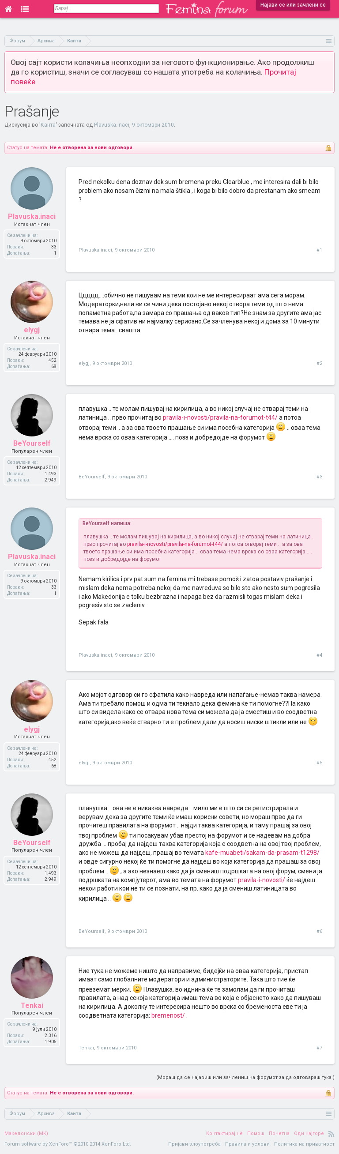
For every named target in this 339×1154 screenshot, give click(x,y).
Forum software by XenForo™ (67, 1144)
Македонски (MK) (26, 1133)
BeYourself (92, 477)
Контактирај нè (224, 1133)
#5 (319, 763)
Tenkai (86, 1048)
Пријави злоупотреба (194, 1144)
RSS (331, 1134)
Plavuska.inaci (111, 125)
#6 (319, 931)
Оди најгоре (309, 1133)
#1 (319, 250)
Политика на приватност (304, 1144)
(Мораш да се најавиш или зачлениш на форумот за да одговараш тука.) (245, 1077)
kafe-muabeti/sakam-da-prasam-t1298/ (262, 852)
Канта (48, 125)
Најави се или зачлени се (293, 5)
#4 (319, 655)
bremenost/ (168, 1015)
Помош (255, 1133)
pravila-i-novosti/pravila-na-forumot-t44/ (220, 417)
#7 (319, 1048)
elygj (84, 363)
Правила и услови (247, 1144)
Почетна (279, 1133)
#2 (319, 363)
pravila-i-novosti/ (261, 879)
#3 (319, 477)
